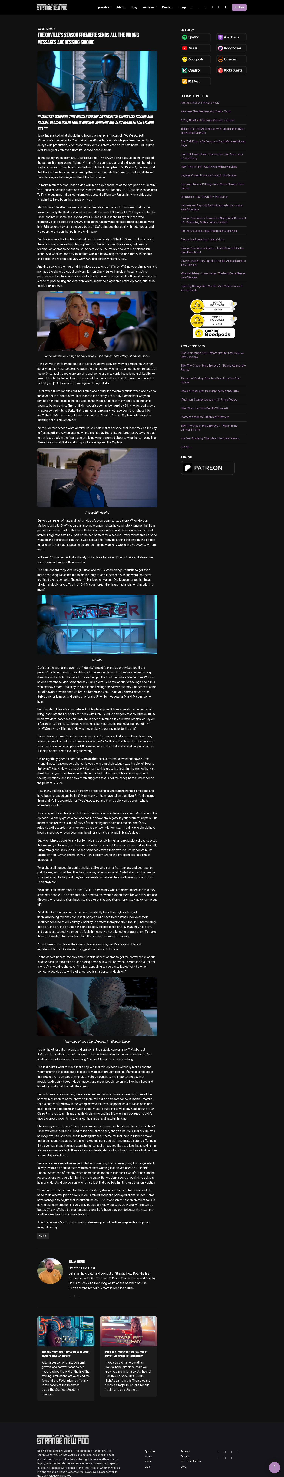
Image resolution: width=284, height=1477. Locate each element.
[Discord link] (212, 7)
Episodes (102, 7)
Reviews (148, 7)
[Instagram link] (191, 7)
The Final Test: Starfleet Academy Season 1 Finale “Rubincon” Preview (65, 1354)
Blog (134, 7)
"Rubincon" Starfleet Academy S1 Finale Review (209, 399)
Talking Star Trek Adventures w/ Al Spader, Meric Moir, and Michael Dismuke (213, 130)
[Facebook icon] (232, 1458)
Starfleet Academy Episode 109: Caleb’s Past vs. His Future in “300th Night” (126, 1354)
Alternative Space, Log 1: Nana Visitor (203, 239)
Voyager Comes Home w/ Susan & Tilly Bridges (208, 175)
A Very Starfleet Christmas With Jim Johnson (207, 120)
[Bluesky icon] (232, 1452)
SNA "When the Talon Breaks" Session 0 (204, 408)
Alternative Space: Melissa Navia (200, 102)
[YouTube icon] (239, 1452)
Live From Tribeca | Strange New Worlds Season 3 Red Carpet (212, 186)
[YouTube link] (198, 7)
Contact (167, 7)
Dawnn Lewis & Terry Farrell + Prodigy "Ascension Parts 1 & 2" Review (213, 262)
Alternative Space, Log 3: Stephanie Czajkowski (209, 230)
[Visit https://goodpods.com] (214, 333)
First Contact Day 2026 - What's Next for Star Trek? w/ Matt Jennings (212, 354)
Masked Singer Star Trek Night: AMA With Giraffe (210, 390)
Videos (149, 1456)
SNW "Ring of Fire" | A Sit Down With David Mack (209, 166)
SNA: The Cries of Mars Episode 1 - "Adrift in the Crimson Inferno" (209, 427)
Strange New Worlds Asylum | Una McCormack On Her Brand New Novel (212, 250)
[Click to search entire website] (225, 7)
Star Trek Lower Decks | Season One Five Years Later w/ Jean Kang (212, 156)
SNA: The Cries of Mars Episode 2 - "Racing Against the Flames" (213, 367)
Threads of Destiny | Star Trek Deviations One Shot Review (211, 380)
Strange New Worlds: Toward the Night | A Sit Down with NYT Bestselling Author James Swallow (214, 220)
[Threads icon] (218, 1452)
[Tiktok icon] (218, 1458)
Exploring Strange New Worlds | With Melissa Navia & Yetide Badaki (211, 288)
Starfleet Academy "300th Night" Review (205, 416)
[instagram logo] (70, 1296)
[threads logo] (75, 1296)
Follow (239, 7)
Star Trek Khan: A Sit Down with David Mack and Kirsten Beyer (213, 143)
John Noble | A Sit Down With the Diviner (204, 196)
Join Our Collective (191, 1461)
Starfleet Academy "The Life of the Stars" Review (210, 438)
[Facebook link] (219, 7)
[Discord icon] (225, 1458)
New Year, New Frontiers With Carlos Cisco (205, 111)
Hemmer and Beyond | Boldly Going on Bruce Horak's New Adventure (212, 207)
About (121, 7)
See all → (186, 447)
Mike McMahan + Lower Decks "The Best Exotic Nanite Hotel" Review (213, 275)
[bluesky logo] (79, 1296)
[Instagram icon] (225, 1452)
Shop (182, 7)
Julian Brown (77, 1262)
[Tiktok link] (205, 7)
